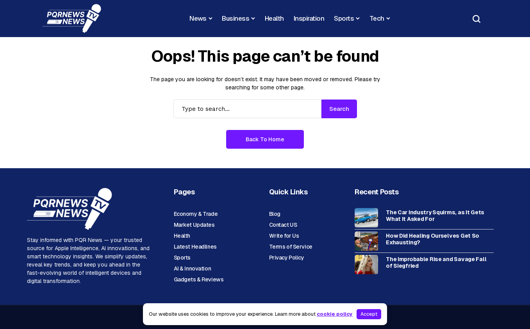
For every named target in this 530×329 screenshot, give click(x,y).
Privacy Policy (286, 257)
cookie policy (335, 314)
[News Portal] (72, 18)
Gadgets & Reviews (199, 279)
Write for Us (284, 235)
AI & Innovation (192, 268)
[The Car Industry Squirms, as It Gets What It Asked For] (366, 218)
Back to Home (265, 139)
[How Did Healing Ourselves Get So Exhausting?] (366, 241)
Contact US (283, 224)
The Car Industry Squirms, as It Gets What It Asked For (435, 215)
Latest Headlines (195, 246)
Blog (274, 213)
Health (182, 235)
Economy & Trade (196, 213)
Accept (368, 314)
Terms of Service (290, 246)
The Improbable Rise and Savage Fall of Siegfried (436, 262)
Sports (182, 257)
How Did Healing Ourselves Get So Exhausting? (432, 239)
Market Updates (194, 224)
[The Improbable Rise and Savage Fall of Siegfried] (366, 264)
